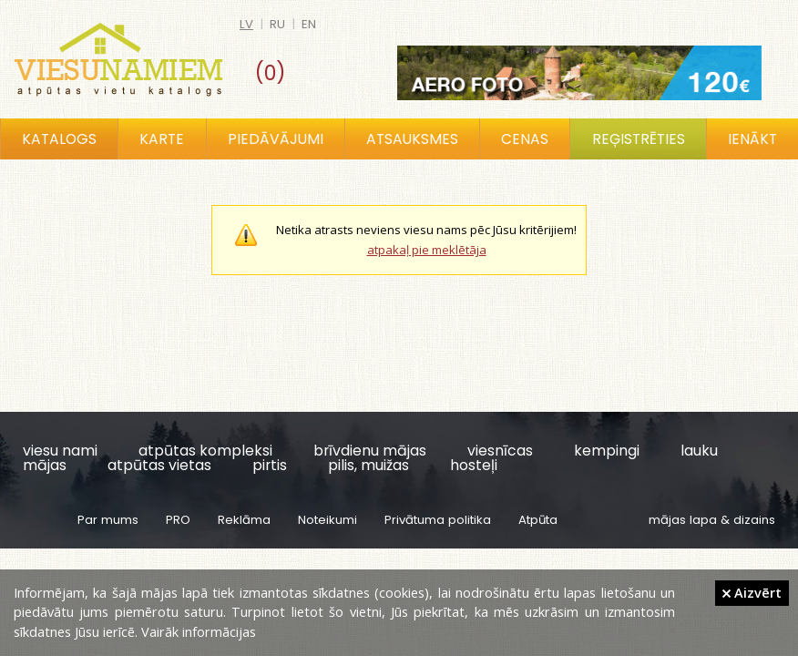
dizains (754, 519)
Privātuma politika (437, 519)
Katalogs (59, 139)
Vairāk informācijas (198, 631)
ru (277, 24)
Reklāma (244, 519)
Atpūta (538, 519)
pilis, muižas (368, 465)
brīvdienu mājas (369, 450)
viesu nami (60, 450)
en (309, 24)
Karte (161, 139)
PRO (178, 519)
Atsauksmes (412, 139)
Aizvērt (752, 592)
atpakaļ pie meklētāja (426, 249)
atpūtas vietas (159, 465)
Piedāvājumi (275, 139)
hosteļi (473, 465)
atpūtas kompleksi (205, 450)
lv (246, 24)
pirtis (269, 465)
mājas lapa (683, 519)
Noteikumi (327, 519)
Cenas (524, 139)
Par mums (107, 519)
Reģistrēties (638, 139)
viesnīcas (500, 450)
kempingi (606, 450)
